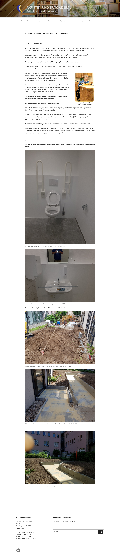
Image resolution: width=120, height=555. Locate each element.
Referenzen (52, 21)
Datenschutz (82, 21)
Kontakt (71, 21)
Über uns (29, 21)
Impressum (92, 21)
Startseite (20, 21)
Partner (62, 21)
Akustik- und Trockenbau (49, 7)
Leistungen (40, 21)
